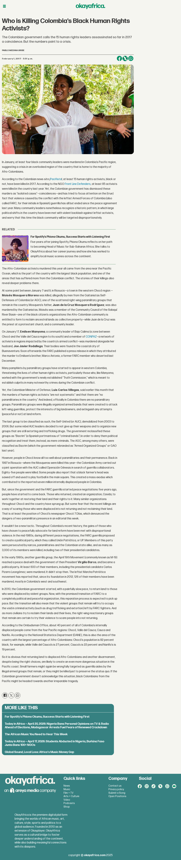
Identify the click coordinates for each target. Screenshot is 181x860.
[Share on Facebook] (119, 58)
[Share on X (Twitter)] (125, 58)
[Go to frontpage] (90, 6)
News (67, 785)
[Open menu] (4, 6)
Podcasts (69, 803)
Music (67, 789)
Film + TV (68, 792)
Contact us (115, 785)
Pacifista (56, 179)
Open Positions (117, 796)
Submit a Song (116, 792)
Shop (67, 806)
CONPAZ (91, 336)
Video (67, 799)
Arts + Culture (71, 796)
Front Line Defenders (78, 184)
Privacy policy (116, 789)
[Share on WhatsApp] (130, 58)
